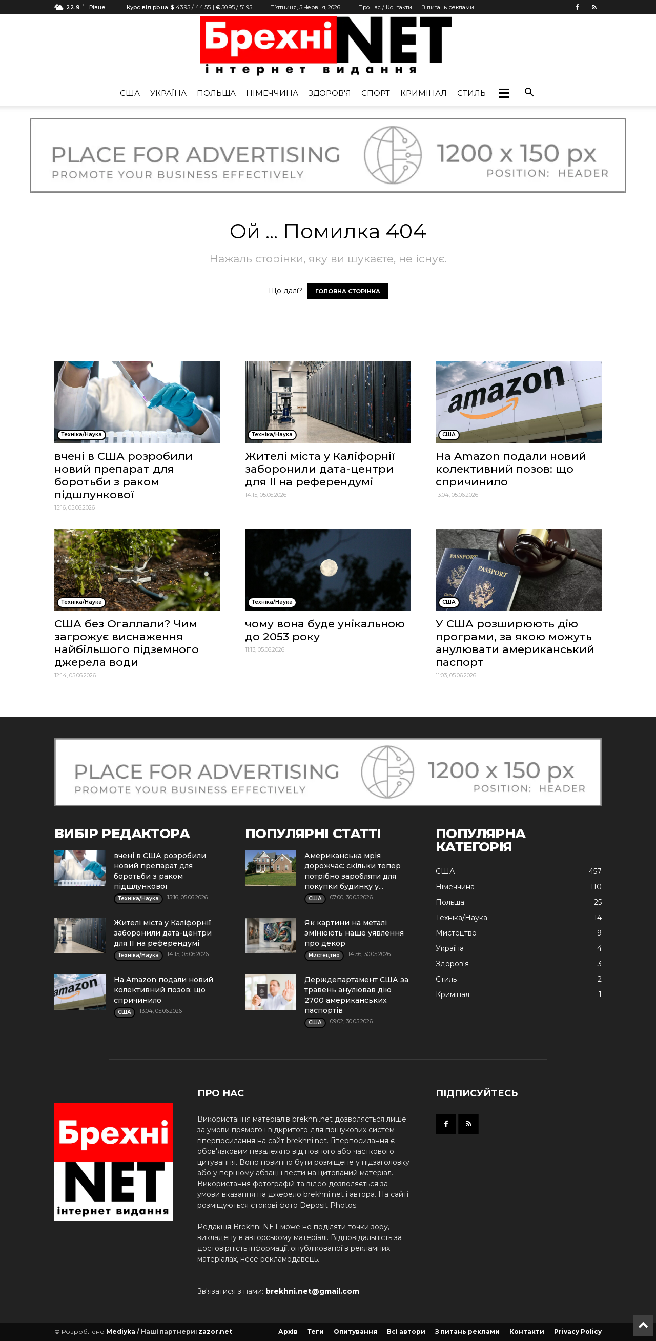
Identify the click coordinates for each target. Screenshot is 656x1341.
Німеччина (272, 93)
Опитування (355, 1331)
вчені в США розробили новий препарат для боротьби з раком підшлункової (123, 475)
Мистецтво (456, 933)
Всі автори (406, 1331)
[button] (504, 93)
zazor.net (215, 1331)
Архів (288, 1331)
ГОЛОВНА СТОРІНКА (347, 291)
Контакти (526, 1331)
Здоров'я (330, 93)
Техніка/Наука (461, 917)
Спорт (375, 93)
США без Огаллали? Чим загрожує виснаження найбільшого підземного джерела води (126, 642)
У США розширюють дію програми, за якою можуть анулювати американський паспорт (515, 642)
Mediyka (120, 1331)
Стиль (471, 93)
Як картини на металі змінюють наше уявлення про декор (354, 933)
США (130, 93)
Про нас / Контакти (385, 7)
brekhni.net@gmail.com (312, 1291)
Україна (168, 93)
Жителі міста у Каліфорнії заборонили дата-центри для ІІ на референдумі (320, 469)
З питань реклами (448, 7)
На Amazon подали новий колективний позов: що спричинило (511, 469)
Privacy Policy (578, 1331)
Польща (216, 93)
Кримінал (423, 93)
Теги (316, 1331)
